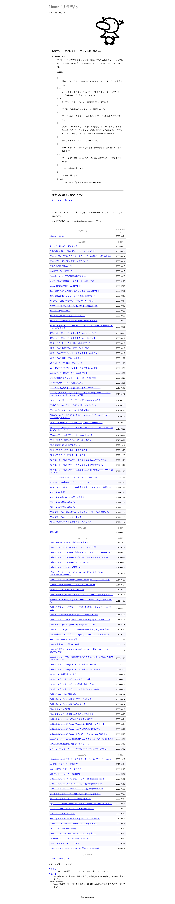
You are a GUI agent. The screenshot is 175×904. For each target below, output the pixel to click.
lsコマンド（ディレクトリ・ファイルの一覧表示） (72, 809)
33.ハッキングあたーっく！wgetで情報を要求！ (70, 410)
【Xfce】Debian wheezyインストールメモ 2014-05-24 (72, 585)
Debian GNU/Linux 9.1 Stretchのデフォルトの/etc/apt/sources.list (76, 789)
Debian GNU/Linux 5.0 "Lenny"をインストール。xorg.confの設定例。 (79, 734)
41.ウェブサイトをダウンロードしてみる (67, 455)
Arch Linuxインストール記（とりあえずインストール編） (75, 689)
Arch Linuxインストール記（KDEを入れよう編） (71, 679)
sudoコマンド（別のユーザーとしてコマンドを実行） (73, 833)
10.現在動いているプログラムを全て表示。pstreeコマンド (75, 291)
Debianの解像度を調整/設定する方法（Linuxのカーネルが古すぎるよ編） (81, 595)
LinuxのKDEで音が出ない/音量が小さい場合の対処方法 (74, 615)
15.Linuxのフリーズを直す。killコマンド (67, 316)
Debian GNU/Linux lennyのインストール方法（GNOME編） (75, 669)
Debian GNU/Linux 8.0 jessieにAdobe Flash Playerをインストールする (79, 557)
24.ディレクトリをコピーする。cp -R (66, 363)
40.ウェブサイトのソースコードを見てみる (68, 450)
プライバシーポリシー (59, 858)
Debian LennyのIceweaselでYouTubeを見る (67, 704)
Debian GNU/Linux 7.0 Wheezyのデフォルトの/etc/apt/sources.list (77, 779)
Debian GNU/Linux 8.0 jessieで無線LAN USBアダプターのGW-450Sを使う (81, 552)
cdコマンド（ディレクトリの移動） (65, 774)
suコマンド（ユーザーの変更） (63, 828)
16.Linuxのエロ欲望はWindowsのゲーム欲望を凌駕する (73, 321)
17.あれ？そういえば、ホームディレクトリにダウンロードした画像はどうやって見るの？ (81, 327)
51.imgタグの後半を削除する (62, 507)
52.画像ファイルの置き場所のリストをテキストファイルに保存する (79, 512)
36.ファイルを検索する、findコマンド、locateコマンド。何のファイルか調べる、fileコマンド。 (81, 429)
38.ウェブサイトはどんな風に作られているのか (70, 440)
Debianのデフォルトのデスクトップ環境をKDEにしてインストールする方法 (81, 608)
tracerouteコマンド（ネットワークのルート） (69, 838)
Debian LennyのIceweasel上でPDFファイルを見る (71, 699)
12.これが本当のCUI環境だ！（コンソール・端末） (72, 301)
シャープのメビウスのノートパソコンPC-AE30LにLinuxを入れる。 (79, 749)
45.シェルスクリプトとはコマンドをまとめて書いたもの (74, 477)
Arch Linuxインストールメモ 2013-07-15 (67, 590)
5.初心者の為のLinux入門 (61, 266)
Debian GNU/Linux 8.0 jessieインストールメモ (69, 562)
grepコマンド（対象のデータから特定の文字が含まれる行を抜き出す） (81, 804)
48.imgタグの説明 (57, 492)
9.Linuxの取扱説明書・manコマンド (65, 286)
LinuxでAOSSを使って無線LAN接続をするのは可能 (72, 624)
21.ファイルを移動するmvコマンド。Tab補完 (69, 348)
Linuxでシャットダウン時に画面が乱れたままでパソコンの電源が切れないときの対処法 (81, 658)
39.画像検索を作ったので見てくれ (65, 445)
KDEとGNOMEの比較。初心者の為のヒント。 (70, 744)
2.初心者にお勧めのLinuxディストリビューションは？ (73, 251)
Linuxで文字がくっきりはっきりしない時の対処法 (71, 714)
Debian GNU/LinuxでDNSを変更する (65, 567)
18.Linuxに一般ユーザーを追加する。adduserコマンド (73, 333)
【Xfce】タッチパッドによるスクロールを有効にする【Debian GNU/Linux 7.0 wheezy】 (77, 573)
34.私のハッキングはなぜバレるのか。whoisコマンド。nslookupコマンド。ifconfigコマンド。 (80, 416)
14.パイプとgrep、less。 (60, 311)
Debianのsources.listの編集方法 (63, 694)
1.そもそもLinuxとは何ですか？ (63, 246)
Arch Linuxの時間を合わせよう (63, 674)
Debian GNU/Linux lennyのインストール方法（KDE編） (74, 664)
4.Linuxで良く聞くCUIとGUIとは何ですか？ (69, 261)
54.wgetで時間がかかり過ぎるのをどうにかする (70, 522)
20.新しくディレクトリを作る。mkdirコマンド (70, 343)
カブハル (52, 874)
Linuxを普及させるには (60, 709)
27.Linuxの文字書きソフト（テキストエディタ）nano (73, 378)
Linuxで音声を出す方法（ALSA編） (65, 644)
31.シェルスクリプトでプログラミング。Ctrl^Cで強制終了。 (76, 400)
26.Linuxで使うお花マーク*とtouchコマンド (69, 373)
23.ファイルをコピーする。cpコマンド (66, 358)
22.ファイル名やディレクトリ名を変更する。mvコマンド (75, 353)
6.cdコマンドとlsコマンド (63, 200)
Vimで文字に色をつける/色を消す (64, 639)
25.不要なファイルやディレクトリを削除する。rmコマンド (75, 368)
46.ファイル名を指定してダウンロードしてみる (70, 482)
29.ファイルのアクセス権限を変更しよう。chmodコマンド (75, 388)
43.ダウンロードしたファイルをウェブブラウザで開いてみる (76, 465)
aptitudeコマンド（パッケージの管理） (66, 769)
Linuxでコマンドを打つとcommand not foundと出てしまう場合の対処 (79, 629)
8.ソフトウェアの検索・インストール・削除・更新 (72, 281)
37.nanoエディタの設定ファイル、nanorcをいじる (71, 435)
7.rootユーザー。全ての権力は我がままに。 (69, 276)
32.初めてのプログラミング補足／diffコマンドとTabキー (74, 405)
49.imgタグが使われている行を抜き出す (67, 497)
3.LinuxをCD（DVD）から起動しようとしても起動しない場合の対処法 (81, 256)
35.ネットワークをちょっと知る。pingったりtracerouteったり (76, 423)
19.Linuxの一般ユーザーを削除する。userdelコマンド (73, 338)
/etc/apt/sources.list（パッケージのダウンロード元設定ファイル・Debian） (81, 759)
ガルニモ (52, 869)
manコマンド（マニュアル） (62, 814)
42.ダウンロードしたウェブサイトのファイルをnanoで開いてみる (78, 460)
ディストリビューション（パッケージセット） (70, 799)
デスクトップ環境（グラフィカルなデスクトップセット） (75, 794)
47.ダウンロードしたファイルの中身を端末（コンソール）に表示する (80, 487)
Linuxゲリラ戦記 (63, 6)
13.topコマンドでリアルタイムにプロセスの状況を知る (74, 306)
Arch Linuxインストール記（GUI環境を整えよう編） (73, 684)
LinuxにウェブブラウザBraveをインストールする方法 (73, 547)
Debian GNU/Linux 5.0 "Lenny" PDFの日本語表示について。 (75, 729)
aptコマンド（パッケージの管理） (65, 764)
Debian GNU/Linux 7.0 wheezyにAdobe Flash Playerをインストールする (80, 580)
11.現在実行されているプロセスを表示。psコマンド (72, 296)
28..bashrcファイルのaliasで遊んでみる (66, 383)
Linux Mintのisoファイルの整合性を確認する (69, 542)
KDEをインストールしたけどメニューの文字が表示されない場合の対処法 (81, 601)
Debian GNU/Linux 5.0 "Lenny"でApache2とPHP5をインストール (77, 724)
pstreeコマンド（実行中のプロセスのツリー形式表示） (73, 823)
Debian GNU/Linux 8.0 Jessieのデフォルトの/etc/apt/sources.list (76, 784)
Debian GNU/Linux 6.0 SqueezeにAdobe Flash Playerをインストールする (80, 620)
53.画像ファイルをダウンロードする (66, 517)
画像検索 (54, 532)
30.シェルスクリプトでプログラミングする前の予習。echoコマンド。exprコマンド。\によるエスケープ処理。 (80, 394)
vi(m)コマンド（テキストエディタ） (66, 843)
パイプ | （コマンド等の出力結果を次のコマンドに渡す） (75, 819)
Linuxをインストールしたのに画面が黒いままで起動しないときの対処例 (81, 739)
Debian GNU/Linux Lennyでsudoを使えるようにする (72, 719)
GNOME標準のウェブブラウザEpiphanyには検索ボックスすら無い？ (79, 634)
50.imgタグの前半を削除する (62, 502)
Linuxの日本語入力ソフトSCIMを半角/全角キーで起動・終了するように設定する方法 (81, 650)
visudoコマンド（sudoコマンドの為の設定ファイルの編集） (76, 848)
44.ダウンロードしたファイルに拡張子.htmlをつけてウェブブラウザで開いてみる (81, 471)
